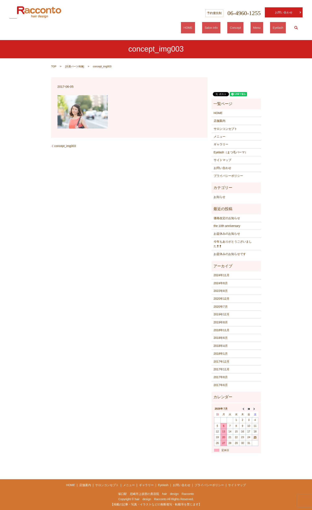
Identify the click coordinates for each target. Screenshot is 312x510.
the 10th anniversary (227, 226)
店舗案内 (219, 120)
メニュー (219, 136)
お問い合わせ (283, 12)
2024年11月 (221, 275)
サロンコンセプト (225, 128)
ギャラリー (221, 144)
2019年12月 (221, 314)
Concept (248, 27)
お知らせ (219, 197)
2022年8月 (221, 291)
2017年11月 (221, 369)
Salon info (229, 27)
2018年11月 (221, 330)
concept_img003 (65, 146)
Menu (264, 27)
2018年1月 (221, 353)
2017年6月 (221, 385)
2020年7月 (221, 306)
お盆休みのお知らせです (230, 254)
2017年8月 (221, 377)
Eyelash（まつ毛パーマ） (231, 152)
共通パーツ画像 (74, 66)
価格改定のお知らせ (227, 218)
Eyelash (280, 27)
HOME (211, 27)
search (296, 28)
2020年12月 (221, 298)
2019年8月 (221, 322)
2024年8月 (221, 283)
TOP (53, 66)
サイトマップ (222, 160)
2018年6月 (221, 338)
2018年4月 (221, 345)
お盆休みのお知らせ (227, 233)
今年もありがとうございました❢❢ (233, 244)
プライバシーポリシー (228, 175)
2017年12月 (221, 361)
